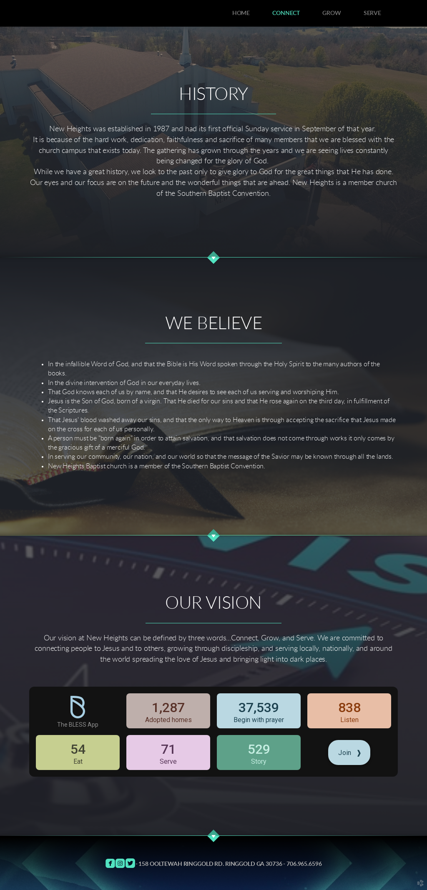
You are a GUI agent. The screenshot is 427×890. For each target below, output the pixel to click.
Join (350, 753)
